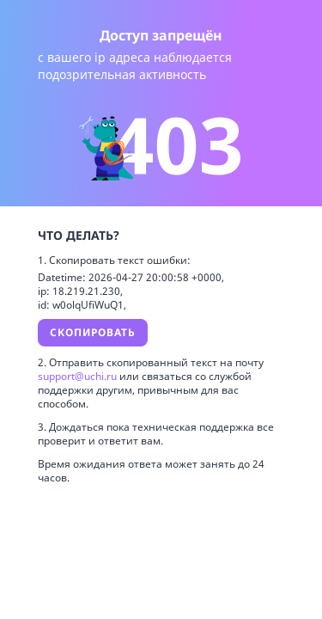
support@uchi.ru (78, 376)
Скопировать (93, 332)
